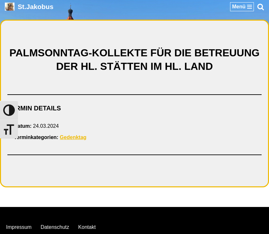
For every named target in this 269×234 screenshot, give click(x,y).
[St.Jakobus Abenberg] (29, 6)
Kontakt (87, 227)
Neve (101, 213)
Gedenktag (73, 137)
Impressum (19, 227)
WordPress (160, 213)
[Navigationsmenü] (242, 6)
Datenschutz (55, 227)
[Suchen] (260, 6)
